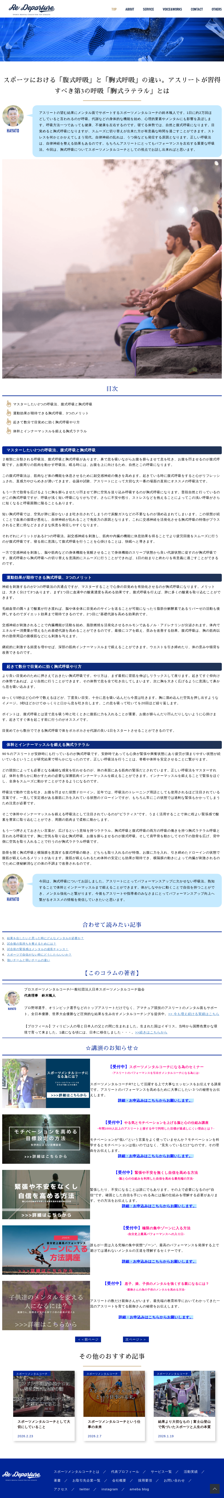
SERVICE (148, 9)
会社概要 (119, 1480)
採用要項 (145, 1480)
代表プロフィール (125, 1471)
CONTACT (197, 9)
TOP (114, 9)
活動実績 (191, 1471)
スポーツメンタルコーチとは (76, 1471)
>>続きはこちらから (151, 1032)
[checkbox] (114, 403)
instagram (109, 1489)
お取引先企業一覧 (86, 1480)
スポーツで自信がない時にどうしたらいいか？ (39, 954)
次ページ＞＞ (135, 1339)
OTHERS (217, 9)
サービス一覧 (161, 1471)
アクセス (61, 1489)
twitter (84, 1489)
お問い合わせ (174, 1480)
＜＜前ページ (88, 1339)
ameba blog (139, 1489)
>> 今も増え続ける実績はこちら (193, 1014)
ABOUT (129, 9)
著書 (57, 1480)
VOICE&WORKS (172, 9)
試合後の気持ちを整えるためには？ (31, 943)
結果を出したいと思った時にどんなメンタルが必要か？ (45, 938)
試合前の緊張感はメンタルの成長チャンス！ (38, 949)
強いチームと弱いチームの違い (28, 960)
